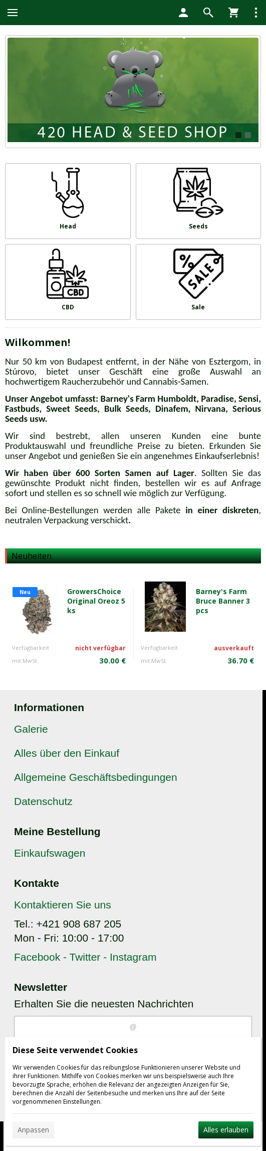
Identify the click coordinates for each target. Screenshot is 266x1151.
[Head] (68, 201)
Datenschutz (43, 801)
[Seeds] (198, 201)
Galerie (31, 729)
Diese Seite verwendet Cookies (75, 1050)
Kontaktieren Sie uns (62, 904)
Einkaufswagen (49, 853)
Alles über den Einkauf (66, 753)
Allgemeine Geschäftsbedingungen (95, 777)
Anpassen (33, 1129)
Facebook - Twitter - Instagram (85, 957)
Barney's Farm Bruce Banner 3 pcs (223, 601)
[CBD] (68, 282)
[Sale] (198, 282)
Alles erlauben (225, 1129)
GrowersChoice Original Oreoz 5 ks (96, 601)
